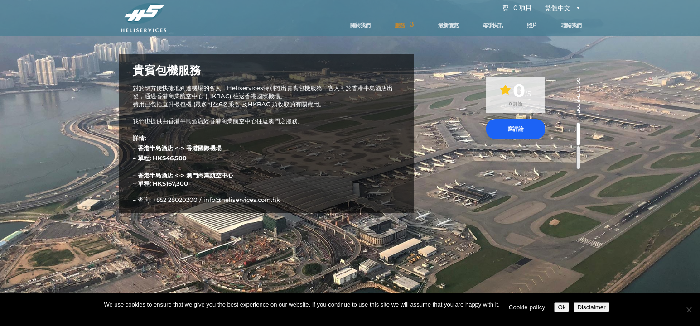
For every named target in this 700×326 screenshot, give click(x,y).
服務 (400, 25)
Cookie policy (527, 307)
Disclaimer (591, 307)
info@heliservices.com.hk (241, 199)
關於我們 (360, 25)
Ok (561, 307)
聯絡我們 (571, 25)
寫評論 (515, 128)
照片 (532, 25)
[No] (688, 309)
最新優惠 (448, 25)
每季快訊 (492, 25)
